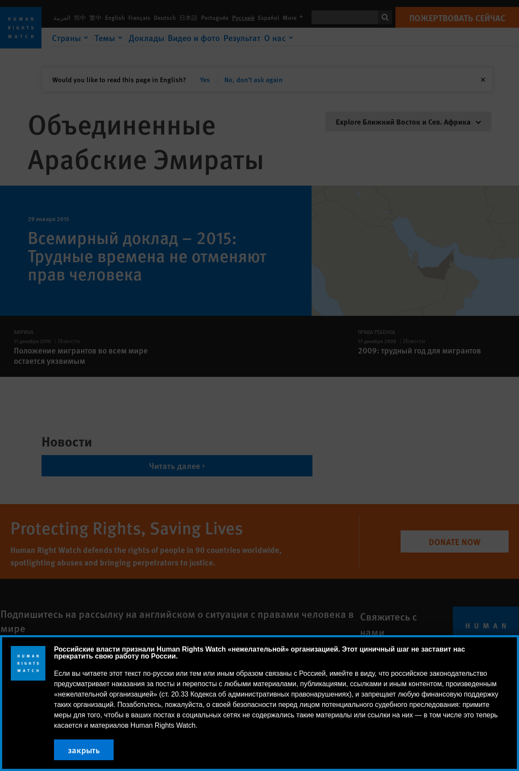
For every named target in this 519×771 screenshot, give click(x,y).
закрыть (84, 750)
